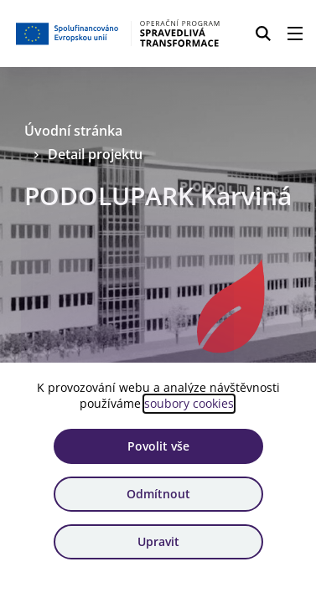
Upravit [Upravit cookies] (158, 541)
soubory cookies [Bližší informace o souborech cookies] (189, 403)
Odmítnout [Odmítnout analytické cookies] (158, 494)
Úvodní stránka (73, 130)
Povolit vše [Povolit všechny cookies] (158, 446)
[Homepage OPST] (118, 33)
